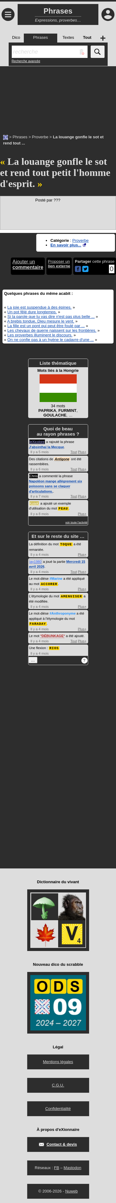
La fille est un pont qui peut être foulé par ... (46, 325)
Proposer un (59, 263)
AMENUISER (71, 595)
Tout (74, 452)
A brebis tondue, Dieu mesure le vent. (40, 321)
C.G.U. (58, 1083)
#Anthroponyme (62, 612)
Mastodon (72, 1166)
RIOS (54, 646)
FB (56, 1166)
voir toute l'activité (76, 522)
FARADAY (38, 622)
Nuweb (71, 1189)
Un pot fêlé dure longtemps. (32, 312)
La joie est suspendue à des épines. (39, 307)
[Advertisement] (58, 97)
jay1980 (36, 561)
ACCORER (49, 583)
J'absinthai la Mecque (46, 447)
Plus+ (82, 452)
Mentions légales (58, 1060)
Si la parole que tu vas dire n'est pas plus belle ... (51, 316)
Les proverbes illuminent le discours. (39, 335)
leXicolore (37, 442)
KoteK (34, 503)
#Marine (55, 578)
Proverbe (40, 137)
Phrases (20, 137)
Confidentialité (58, 1106)
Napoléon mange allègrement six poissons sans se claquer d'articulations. (55, 486)
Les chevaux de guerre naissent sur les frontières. (52, 330)
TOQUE (66, 543)
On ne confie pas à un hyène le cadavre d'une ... (50, 339)
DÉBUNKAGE (53, 634)
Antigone (62, 459)
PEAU (63, 508)
